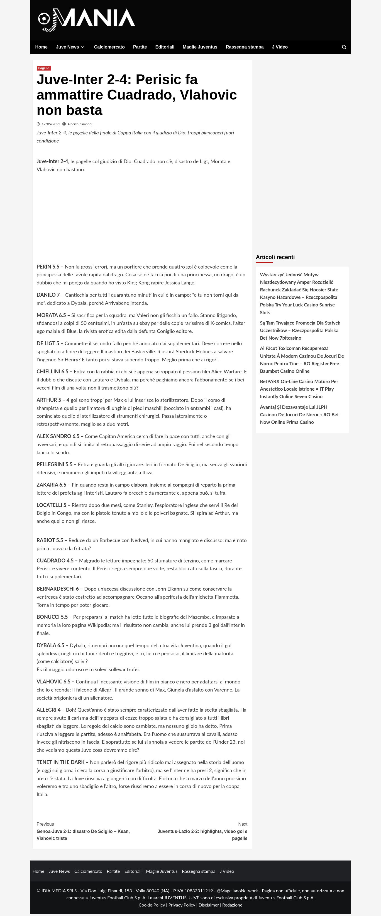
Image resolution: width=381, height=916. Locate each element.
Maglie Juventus (200, 47)
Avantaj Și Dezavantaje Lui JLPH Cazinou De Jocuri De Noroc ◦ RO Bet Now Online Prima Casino (299, 416)
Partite (140, 47)
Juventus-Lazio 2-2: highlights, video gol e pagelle (195, 833)
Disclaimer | (210, 907)
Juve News (71, 47)
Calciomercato (109, 47)
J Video (280, 47)
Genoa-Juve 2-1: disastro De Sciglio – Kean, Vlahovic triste (89, 833)
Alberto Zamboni (79, 126)
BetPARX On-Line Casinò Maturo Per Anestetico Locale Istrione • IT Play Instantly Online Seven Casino (299, 391)
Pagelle (43, 70)
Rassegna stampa (245, 47)
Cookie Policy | (153, 907)
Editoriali (164, 47)
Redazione (232, 907)
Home (41, 47)
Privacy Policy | (183, 907)
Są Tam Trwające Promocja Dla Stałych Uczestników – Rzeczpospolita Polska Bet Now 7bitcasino (300, 332)
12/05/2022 (51, 126)
